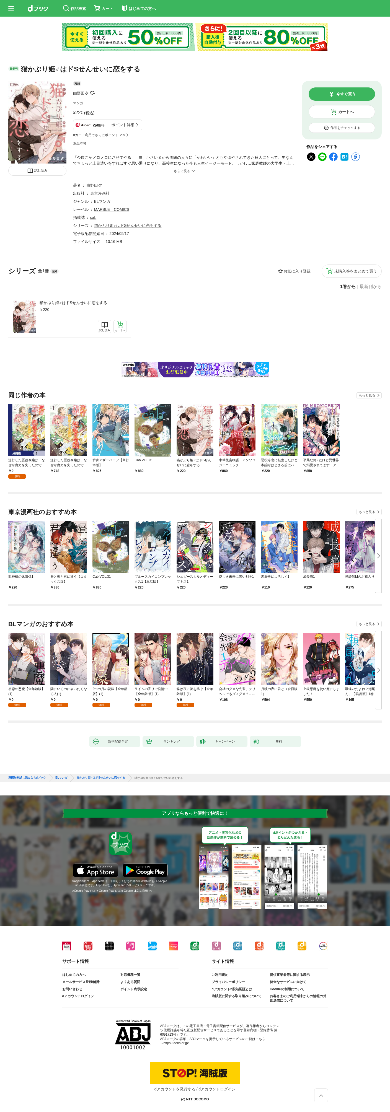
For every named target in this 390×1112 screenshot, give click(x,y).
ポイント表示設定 (133, 989)
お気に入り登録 (297, 271)
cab (93, 217)
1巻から (348, 286)
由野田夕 (81, 93)
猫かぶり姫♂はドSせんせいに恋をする (73, 302)
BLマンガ (102, 201)
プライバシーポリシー (228, 982)
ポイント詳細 (123, 125)
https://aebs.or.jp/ (176, 1043)
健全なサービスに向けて (288, 982)
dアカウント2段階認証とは (232, 989)
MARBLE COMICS (112, 209)
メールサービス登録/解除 (81, 982)
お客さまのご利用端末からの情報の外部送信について (298, 998)
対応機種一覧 (130, 975)
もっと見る (367, 395)
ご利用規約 (220, 975)
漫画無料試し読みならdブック (27, 777)
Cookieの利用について (287, 989)
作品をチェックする (345, 128)
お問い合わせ (72, 989)
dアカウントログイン (78, 996)
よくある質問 (130, 982)
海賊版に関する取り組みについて (237, 996)
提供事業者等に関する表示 (290, 975)
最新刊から (371, 286)
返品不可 (79, 144)
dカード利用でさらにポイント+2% (99, 135)
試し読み (41, 170)
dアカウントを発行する (174, 1089)
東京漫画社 (100, 193)
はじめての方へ (74, 975)
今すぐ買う (346, 94)
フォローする (92, 93)
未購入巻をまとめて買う (355, 271)
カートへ (346, 112)
